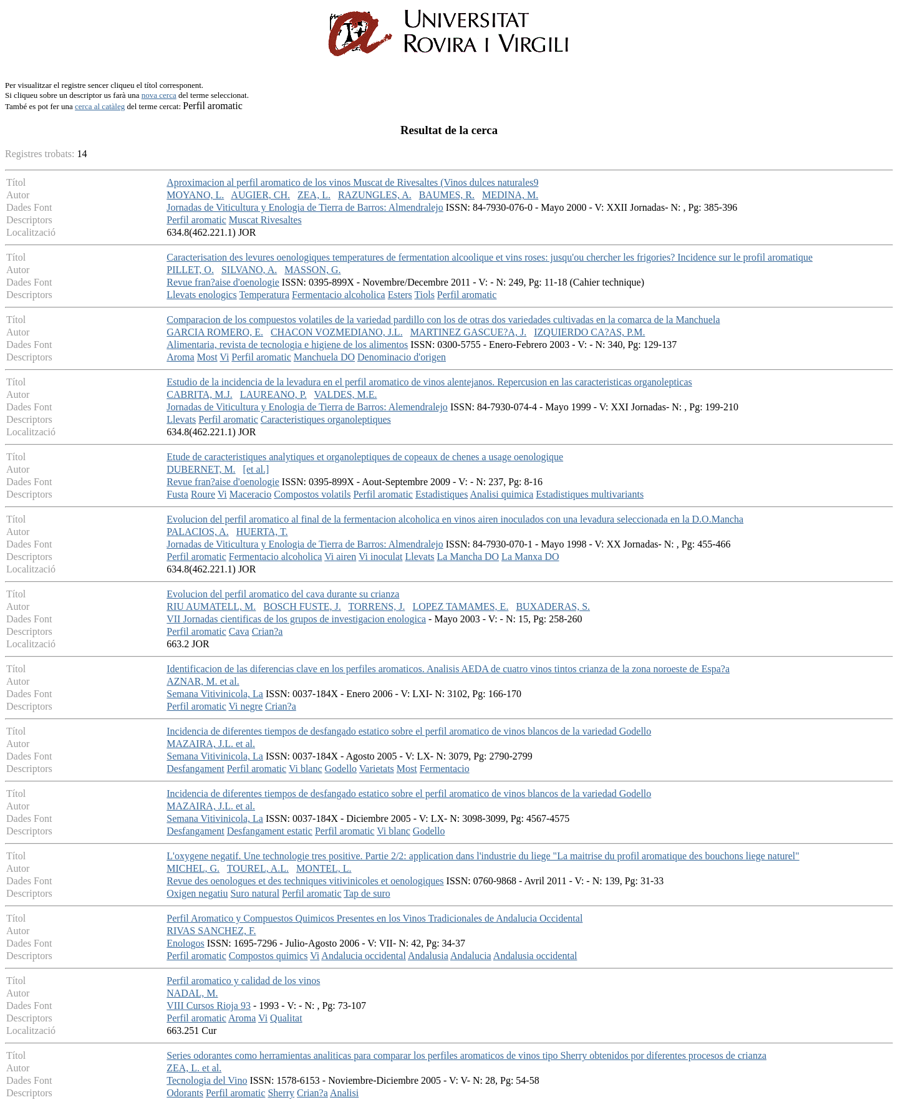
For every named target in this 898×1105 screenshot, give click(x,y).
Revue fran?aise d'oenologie (223, 282)
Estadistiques (441, 494)
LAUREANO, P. (273, 394)
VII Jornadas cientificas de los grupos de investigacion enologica (296, 619)
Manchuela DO (324, 357)
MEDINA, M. (510, 195)
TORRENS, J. (377, 606)
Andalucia (470, 955)
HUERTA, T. (262, 531)
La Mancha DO (468, 556)
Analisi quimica (502, 494)
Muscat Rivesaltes (265, 220)
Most (207, 357)
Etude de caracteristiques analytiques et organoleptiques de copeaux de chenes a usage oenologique (365, 456)
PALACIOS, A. (197, 531)
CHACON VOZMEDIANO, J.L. (337, 332)
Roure (203, 494)
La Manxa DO (530, 556)
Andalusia (428, 955)
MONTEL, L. (323, 868)
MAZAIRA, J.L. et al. (211, 743)
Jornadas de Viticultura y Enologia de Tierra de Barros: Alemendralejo (307, 407)
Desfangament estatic (269, 831)
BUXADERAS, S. (553, 606)
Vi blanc (305, 768)
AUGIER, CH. (260, 195)
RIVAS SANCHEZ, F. (211, 930)
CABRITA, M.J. (199, 394)
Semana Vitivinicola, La (215, 693)
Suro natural (254, 893)
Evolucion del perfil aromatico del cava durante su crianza (283, 594)
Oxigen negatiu (197, 893)
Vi (224, 357)
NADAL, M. (192, 993)
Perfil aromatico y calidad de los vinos (243, 980)
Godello (341, 768)
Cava (239, 631)
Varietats (376, 768)
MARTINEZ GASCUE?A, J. (468, 332)
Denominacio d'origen (401, 357)
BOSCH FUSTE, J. (301, 606)
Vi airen (340, 556)
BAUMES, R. (447, 195)
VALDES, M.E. (345, 394)
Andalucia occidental (363, 955)
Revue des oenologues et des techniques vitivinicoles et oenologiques (305, 881)
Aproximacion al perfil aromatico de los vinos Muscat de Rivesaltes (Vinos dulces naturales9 (352, 182)
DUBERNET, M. (201, 469)
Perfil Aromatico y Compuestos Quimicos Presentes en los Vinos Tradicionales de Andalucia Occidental (374, 918)
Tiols (425, 294)
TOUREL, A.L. (258, 868)
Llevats (181, 419)
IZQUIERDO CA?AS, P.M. (589, 332)
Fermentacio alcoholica (338, 294)
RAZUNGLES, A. (375, 195)
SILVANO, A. (249, 269)
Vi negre (245, 706)
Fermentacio (445, 768)
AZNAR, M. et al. (203, 681)
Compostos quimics (268, 955)
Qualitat (286, 1018)
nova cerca (159, 95)
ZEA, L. (314, 195)
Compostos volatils (312, 494)
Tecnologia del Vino (207, 1080)
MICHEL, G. (193, 868)
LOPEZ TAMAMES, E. (460, 606)
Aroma (180, 357)
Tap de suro (367, 893)
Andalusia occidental (535, 955)
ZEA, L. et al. (194, 1068)
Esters (400, 294)
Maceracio (250, 494)
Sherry (281, 1093)
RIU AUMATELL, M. (211, 606)
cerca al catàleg (100, 106)
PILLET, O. (190, 269)
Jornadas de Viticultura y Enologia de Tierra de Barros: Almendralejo (305, 207)
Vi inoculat (381, 556)
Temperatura (264, 294)
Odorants (185, 1093)
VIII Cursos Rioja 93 (209, 1005)
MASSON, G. (312, 269)
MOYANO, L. (195, 195)
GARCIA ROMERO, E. (215, 332)
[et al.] (256, 469)
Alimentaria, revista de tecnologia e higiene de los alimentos (287, 344)
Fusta (177, 494)
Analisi (344, 1093)
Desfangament (195, 768)
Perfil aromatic (196, 220)
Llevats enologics (201, 294)
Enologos (185, 943)
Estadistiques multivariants (590, 494)
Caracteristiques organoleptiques (326, 419)
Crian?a (267, 631)
